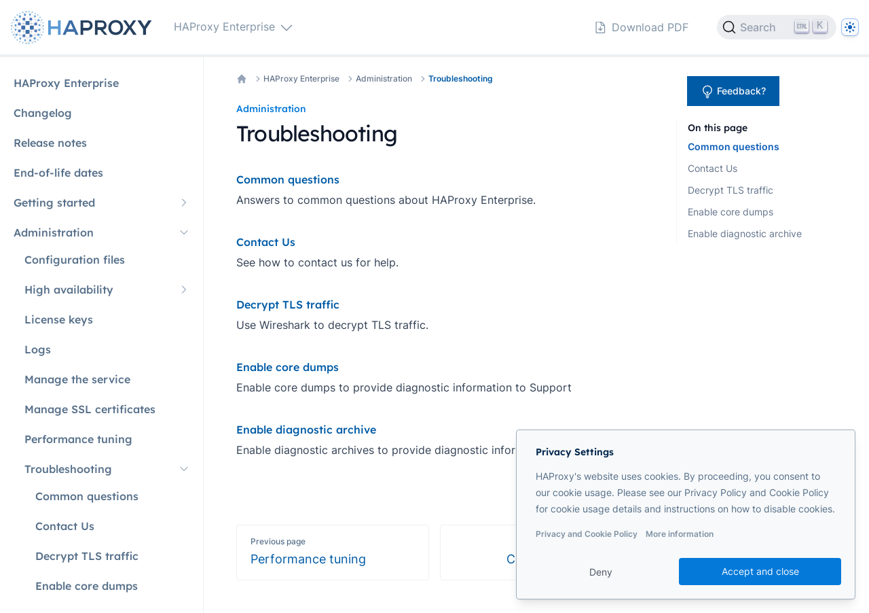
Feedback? (733, 92)
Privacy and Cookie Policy (586, 534)
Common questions (733, 146)
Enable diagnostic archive (745, 233)
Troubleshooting (460, 78)
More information (680, 534)
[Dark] (850, 27)
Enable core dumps (730, 211)
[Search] (776, 27)
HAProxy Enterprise (301, 78)
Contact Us (712, 168)
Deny (600, 572)
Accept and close (760, 571)
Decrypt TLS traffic (730, 190)
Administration (384, 78)
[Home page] (84, 27)
